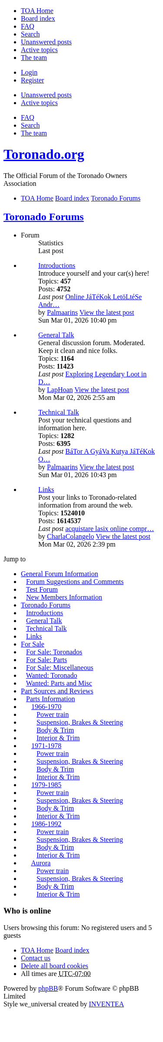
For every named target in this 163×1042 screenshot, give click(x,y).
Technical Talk (58, 412)
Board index (72, 950)
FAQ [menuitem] (27, 26)
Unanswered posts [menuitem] (46, 42)
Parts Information (50, 698)
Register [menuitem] (32, 80)
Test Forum (42, 589)
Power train (53, 714)
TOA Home (37, 950)
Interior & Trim (58, 738)
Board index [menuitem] (38, 18)
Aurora (40, 863)
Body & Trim (55, 730)
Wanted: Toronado (51, 675)
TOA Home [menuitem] (37, 10)
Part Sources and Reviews (57, 691)
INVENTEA (106, 1004)
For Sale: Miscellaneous (59, 667)
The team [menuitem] (34, 57)
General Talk (56, 335)
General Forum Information (59, 573)
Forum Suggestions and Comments (74, 581)
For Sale (32, 644)
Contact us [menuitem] (35, 958)
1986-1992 (46, 824)
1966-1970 (46, 706)
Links (46, 489)
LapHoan (60, 389)
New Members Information (64, 597)
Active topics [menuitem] (39, 49)
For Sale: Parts (46, 659)
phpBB (48, 988)
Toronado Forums (43, 216)
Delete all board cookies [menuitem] (54, 965)
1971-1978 (46, 745)
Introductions (56, 265)
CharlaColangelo (70, 536)
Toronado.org (43, 154)
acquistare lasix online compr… (109, 528)
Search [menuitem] (30, 34)
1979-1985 (46, 784)
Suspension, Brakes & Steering (80, 722)
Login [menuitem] (29, 72)
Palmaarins (62, 312)
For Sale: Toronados (54, 652)
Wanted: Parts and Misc (59, 683)
